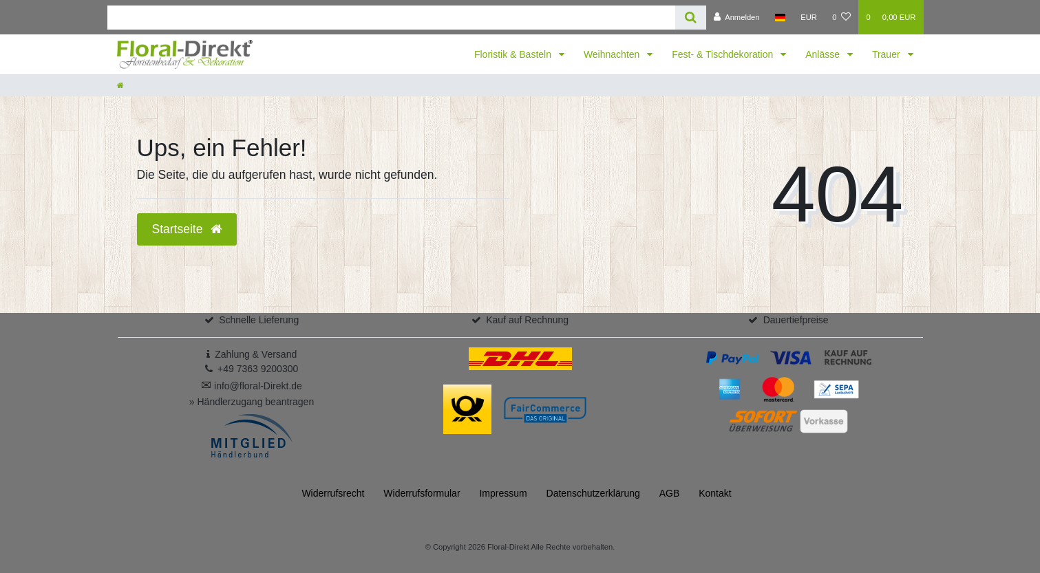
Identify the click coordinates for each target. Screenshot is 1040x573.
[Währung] (809, 17)
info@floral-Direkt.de (251, 385)
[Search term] (391, 18)
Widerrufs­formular (421, 493)
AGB (669, 493)
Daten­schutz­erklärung (593, 493)
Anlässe (823, 54)
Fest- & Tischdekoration (724, 54)
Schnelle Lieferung (259, 319)
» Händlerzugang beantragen (251, 401)
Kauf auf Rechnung (527, 319)
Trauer (887, 54)
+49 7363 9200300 (257, 368)
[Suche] (690, 18)
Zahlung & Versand (256, 354)
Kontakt (715, 493)
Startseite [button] (187, 229)
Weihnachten (613, 54)
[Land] (780, 17)
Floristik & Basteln (514, 54)
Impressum (503, 493)
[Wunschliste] (841, 17)
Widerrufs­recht (332, 493)
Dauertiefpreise (796, 319)
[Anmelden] (736, 17)
